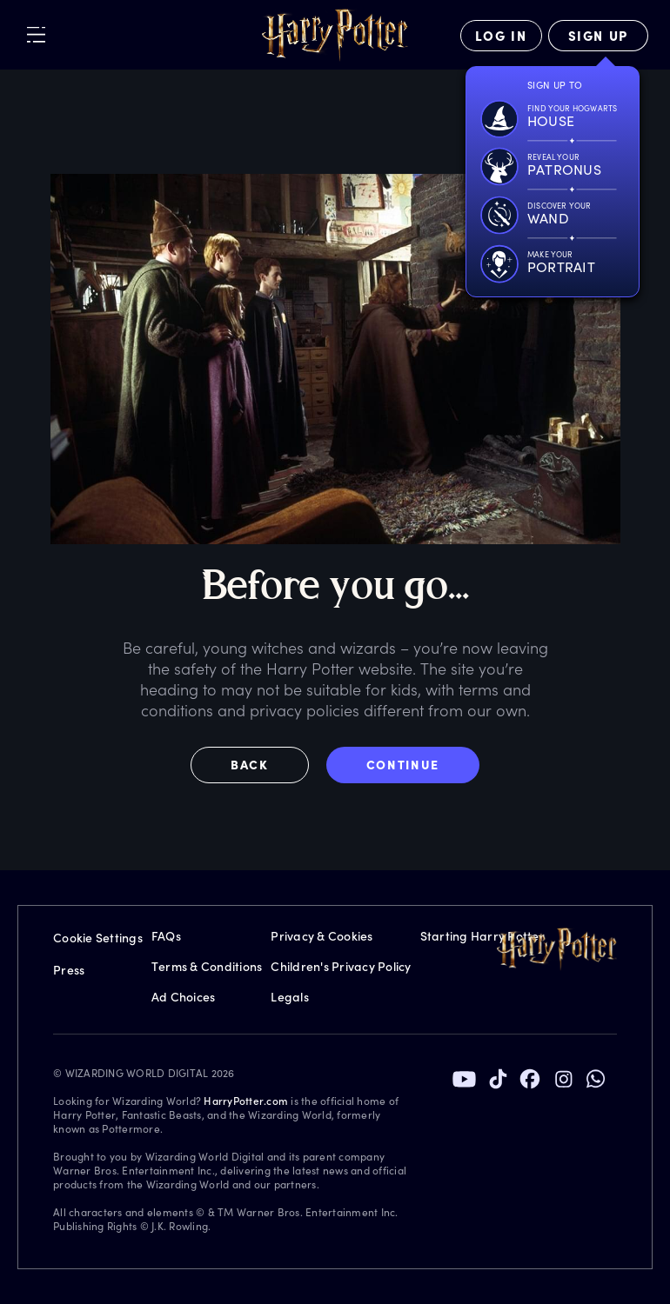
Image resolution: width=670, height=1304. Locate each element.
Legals (290, 996)
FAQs (166, 936)
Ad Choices (183, 996)
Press (68, 969)
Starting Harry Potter (482, 936)
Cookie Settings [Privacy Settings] (98, 937)
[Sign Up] (598, 35)
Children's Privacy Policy (341, 966)
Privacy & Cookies (321, 936)
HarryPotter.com (246, 1101)
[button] (258, 765)
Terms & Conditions (207, 966)
